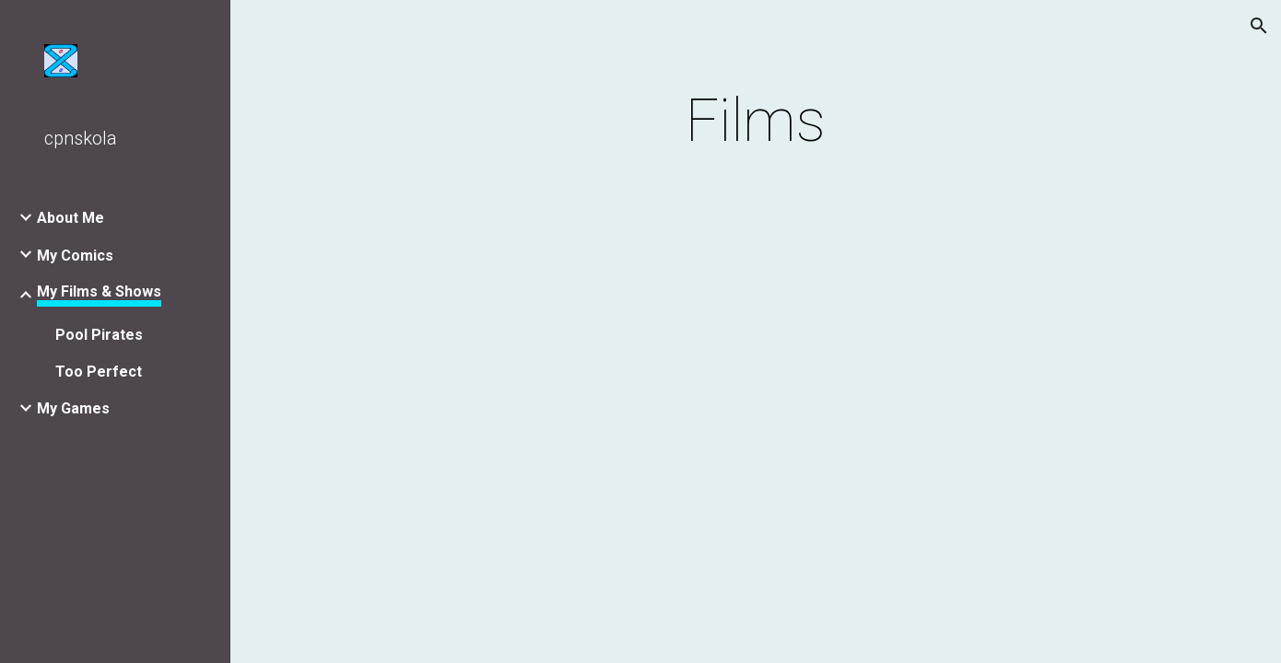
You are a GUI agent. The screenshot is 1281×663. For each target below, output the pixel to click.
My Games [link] (73, 408)
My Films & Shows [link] (99, 291)
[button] (1259, 26)
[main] (755, 121)
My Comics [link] (75, 255)
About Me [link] (70, 218)
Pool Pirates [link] (99, 334)
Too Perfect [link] (98, 371)
